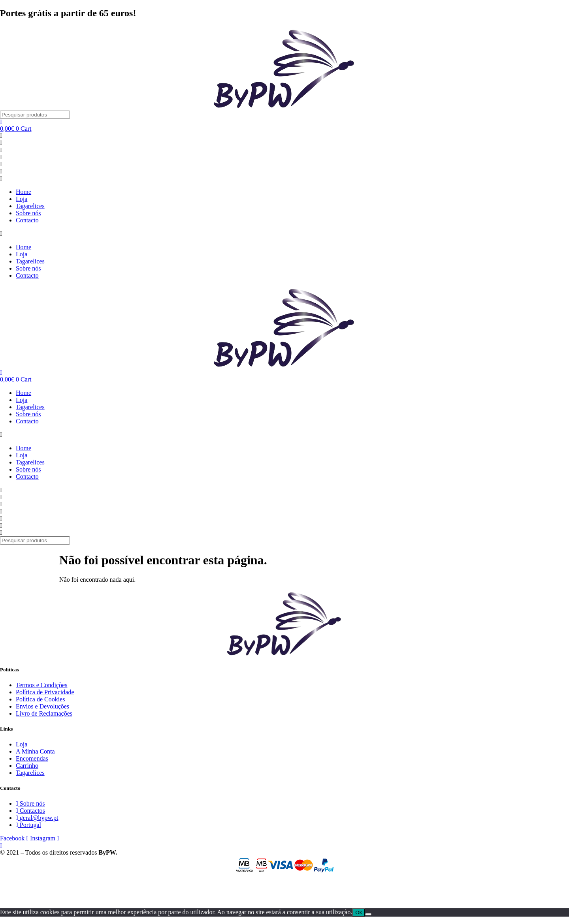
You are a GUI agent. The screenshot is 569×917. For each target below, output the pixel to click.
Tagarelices (30, 206)
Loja (21, 198)
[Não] (368, 914)
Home (23, 191)
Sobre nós (28, 213)
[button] (284, 233)
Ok (358, 912)
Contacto (27, 220)
